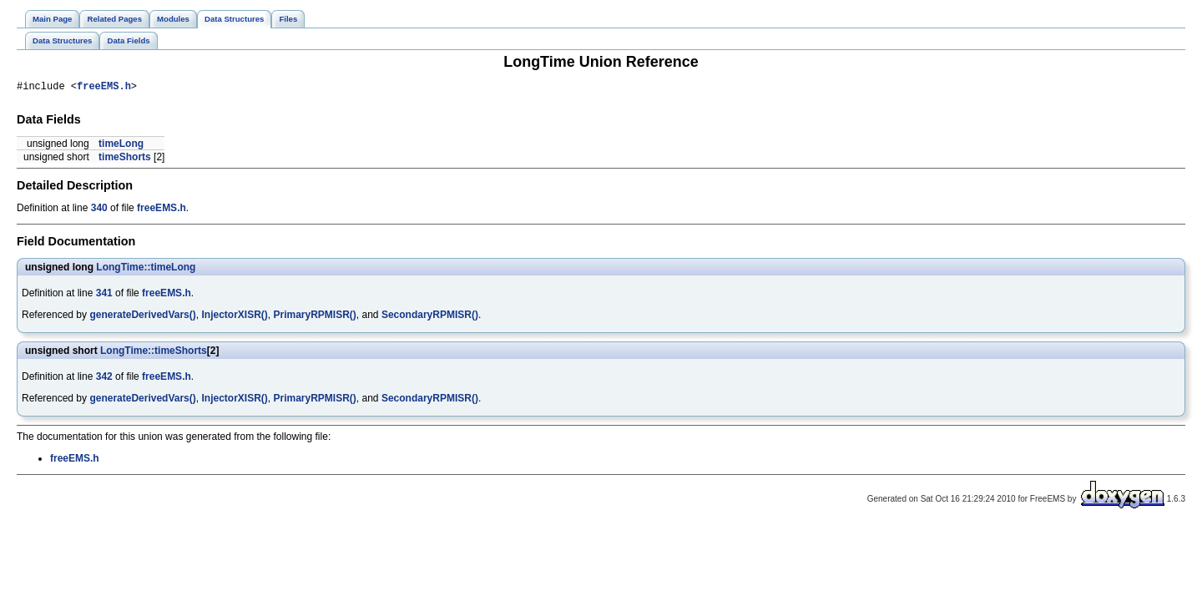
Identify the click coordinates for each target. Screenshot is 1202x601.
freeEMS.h (104, 88)
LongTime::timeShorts (153, 353)
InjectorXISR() (234, 317)
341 (104, 295)
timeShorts (124, 159)
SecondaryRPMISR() (429, 317)
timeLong (121, 146)
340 (99, 210)
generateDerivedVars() (142, 317)
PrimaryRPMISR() (314, 317)
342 (104, 379)
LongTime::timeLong (145, 269)
